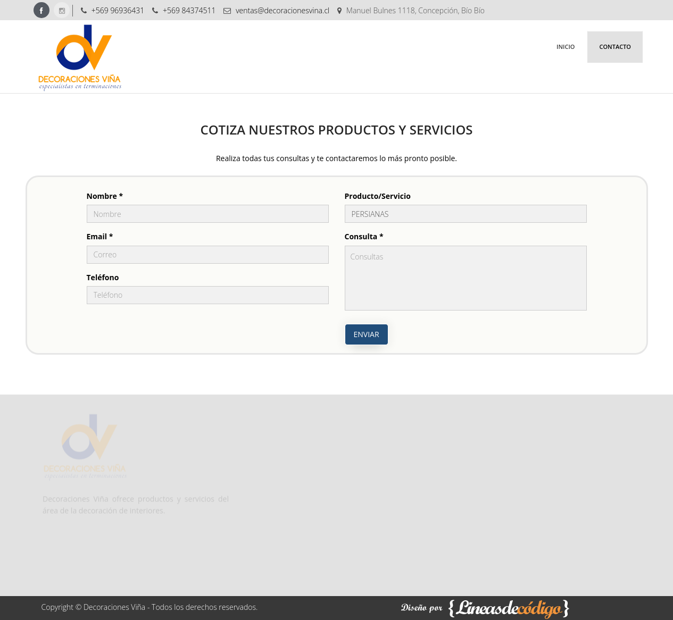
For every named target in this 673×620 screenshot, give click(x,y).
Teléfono (103, 277)
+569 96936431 (118, 10)
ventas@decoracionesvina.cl (282, 10)
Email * (100, 236)
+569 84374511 (189, 10)
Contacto (615, 47)
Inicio (565, 47)
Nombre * (105, 196)
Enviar (366, 334)
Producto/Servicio (378, 196)
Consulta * (364, 236)
